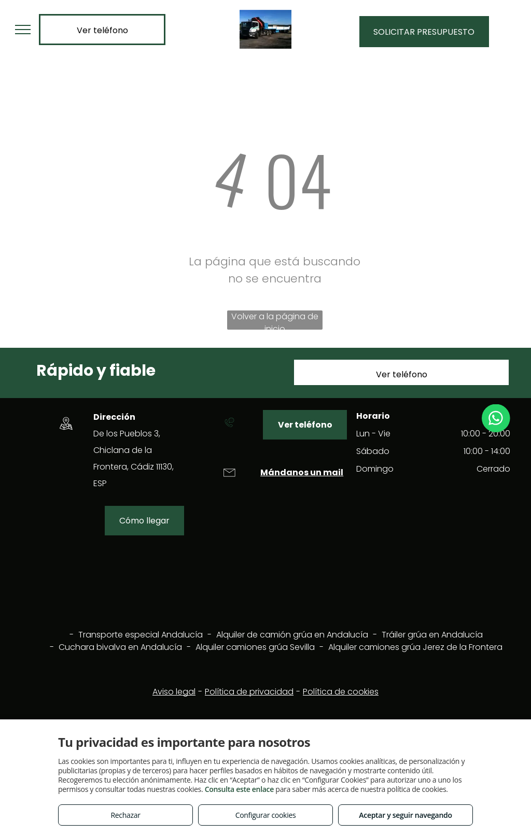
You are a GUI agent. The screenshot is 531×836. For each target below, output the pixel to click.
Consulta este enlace (239, 789)
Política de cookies (341, 692)
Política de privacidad (249, 692)
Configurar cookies (265, 815)
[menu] (22, 29)
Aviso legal (173, 692)
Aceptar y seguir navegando (405, 815)
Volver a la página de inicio (274, 320)
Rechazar (125, 815)
